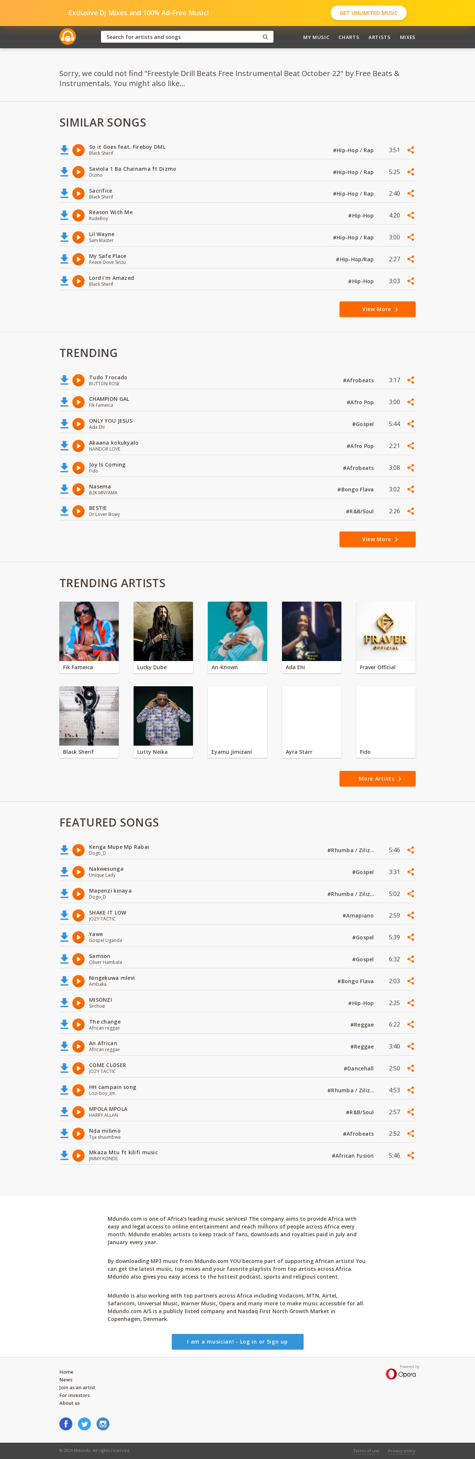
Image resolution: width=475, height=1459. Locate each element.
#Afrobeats (359, 380)
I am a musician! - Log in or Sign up (237, 1341)
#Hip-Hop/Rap (356, 259)
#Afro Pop (361, 402)
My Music (316, 37)
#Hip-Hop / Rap (354, 150)
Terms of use (366, 1450)
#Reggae (363, 1024)
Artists (379, 37)
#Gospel (364, 424)
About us (69, 1403)
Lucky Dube (152, 667)
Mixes (408, 37)
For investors (74, 1395)
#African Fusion (354, 1155)
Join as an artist (77, 1387)
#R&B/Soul (361, 511)
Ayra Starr (299, 751)
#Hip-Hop (362, 215)
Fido (365, 751)
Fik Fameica (78, 667)
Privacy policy (402, 1450)
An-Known (225, 667)
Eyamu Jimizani (232, 751)
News (65, 1379)
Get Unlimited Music (369, 12)
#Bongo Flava (356, 489)
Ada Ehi (295, 667)
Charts (348, 37)
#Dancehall (360, 1068)
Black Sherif (78, 751)
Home (66, 1371)
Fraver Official (378, 667)
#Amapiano (359, 915)
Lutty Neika (152, 751)
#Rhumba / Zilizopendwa (351, 850)
